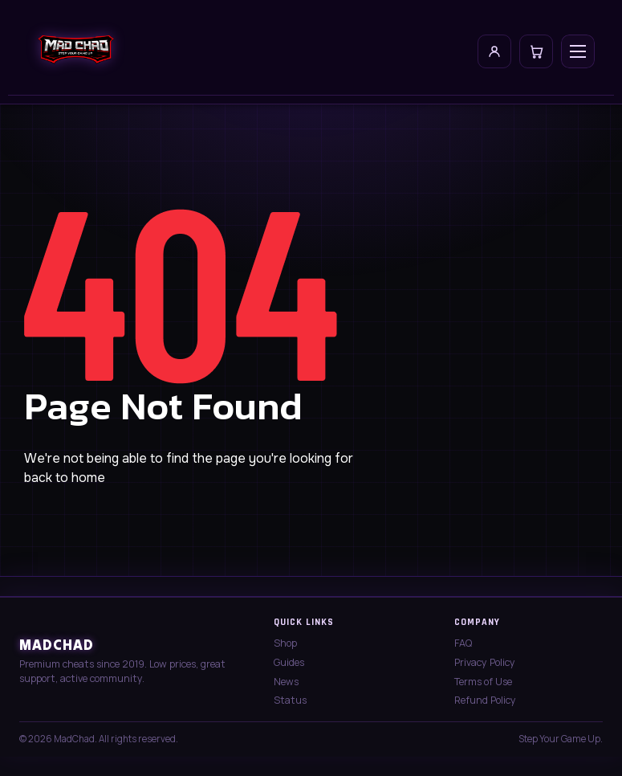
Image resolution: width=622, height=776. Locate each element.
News (286, 681)
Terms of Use (483, 681)
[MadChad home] (75, 51)
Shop (285, 643)
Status (290, 700)
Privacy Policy (484, 662)
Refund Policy (485, 700)
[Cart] (536, 51)
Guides (289, 662)
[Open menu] (578, 51)
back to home (64, 477)
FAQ (463, 643)
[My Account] (494, 51)
